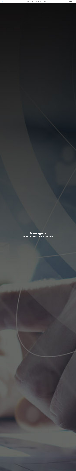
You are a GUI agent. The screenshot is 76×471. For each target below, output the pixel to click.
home (28, 1)
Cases (41, 1)
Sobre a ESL (37, 1)
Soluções (31, 1)
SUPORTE (70, 1)
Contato (44, 1)
